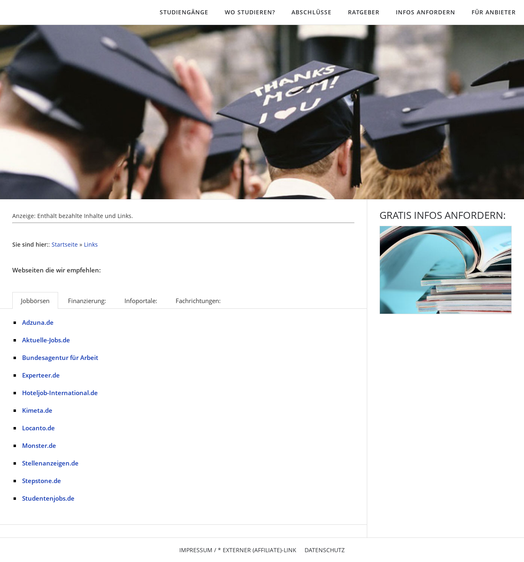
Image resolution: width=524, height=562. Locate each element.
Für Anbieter (494, 12)
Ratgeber (363, 12)
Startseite (65, 244)
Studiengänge (184, 12)
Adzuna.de (38, 322)
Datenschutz (325, 550)
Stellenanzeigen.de (50, 463)
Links (91, 244)
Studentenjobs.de (48, 498)
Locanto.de (38, 428)
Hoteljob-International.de (60, 393)
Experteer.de (41, 375)
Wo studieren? (250, 12)
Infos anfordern (425, 12)
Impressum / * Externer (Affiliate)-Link (237, 550)
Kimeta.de (37, 410)
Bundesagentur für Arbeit (60, 357)
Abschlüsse (311, 12)
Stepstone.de (41, 481)
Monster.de (39, 445)
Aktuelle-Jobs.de (46, 340)
